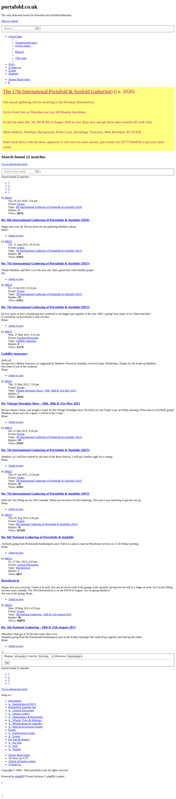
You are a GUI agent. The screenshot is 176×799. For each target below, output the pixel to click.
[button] (8, 192)
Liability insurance (26, 340)
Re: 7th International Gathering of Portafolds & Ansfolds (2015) (45, 263)
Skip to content (9, 21)
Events (21, 204)
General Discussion (27, 337)
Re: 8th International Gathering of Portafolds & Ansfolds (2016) (45, 220)
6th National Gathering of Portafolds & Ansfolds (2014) (47, 524)
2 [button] (9, 185)
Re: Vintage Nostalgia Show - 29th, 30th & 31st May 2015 (40, 403)
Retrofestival (23, 567)
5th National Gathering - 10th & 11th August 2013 (44, 614)
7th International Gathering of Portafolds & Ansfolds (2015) (49, 250)
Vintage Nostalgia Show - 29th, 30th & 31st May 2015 (46, 390)
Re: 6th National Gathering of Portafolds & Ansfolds (37, 537)
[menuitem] (26, 42)
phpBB (19, 776)
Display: (16, 656)
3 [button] (9, 188)
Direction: (69, 656)
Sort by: (41, 656)
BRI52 (8, 197)
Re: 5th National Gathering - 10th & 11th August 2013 (38, 627)
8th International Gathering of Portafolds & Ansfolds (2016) (49, 207)
